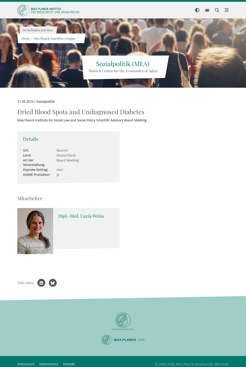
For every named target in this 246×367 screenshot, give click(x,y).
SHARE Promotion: (36, 174)
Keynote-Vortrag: (35, 170)
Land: (27, 155)
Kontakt (69, 364)
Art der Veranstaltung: (34, 162)
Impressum (25, 364)
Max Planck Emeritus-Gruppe (54, 38)
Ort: (26, 150)
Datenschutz (48, 364)
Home (25, 38)
